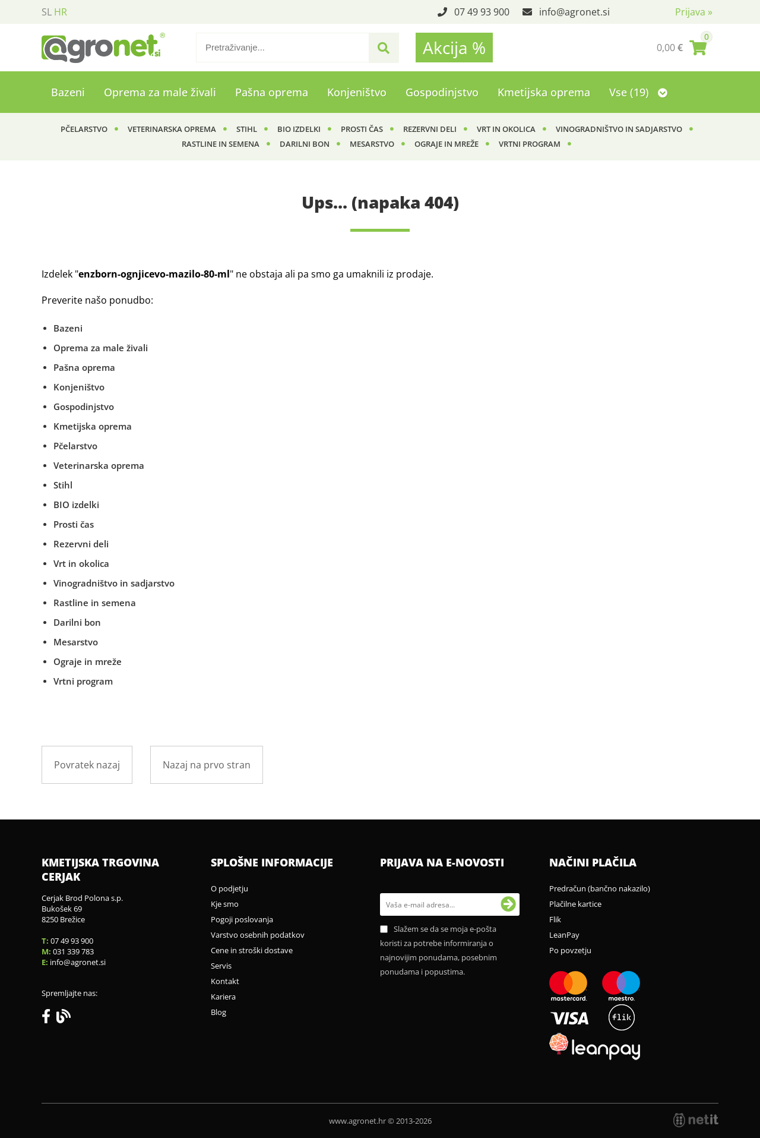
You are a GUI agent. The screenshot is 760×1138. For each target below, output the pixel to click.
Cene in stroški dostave (252, 950)
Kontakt (225, 981)
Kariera (223, 996)
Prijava (693, 11)
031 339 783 (73, 951)
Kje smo (225, 904)
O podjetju (229, 888)
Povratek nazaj (87, 764)
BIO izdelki (299, 129)
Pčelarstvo (84, 129)
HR (60, 11)
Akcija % (454, 47)
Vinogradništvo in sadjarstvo (619, 129)
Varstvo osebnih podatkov (258, 934)
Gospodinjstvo (442, 92)
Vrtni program (529, 143)
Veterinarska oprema (172, 129)
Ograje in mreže (446, 143)
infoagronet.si (574, 11)
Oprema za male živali (160, 92)
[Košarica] (681, 47)
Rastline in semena (220, 143)
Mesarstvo (372, 143)
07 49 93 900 (481, 11)
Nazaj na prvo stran (207, 764)
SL (47, 11)
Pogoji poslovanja (242, 919)
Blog (218, 1012)
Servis (221, 965)
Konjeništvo (357, 92)
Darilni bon (305, 143)
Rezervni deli (430, 129)
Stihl (246, 129)
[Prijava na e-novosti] (508, 904)
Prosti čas (362, 129)
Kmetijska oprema (544, 92)
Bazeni (68, 92)
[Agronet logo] (103, 47)
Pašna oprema (271, 92)
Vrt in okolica (506, 129)
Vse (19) (638, 92)
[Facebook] (49, 1018)
